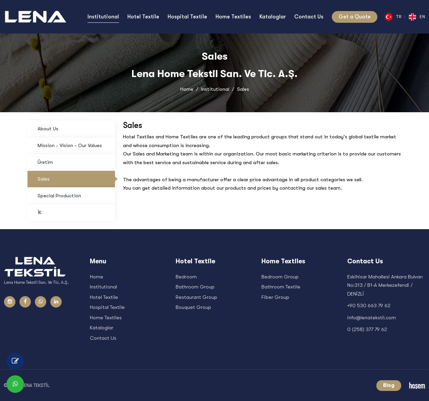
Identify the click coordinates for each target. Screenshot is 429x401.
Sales (44, 179)
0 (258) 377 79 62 (367, 330)
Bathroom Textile (280, 287)
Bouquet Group (193, 308)
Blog (388, 386)
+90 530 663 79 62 (368, 306)
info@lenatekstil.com (371, 318)
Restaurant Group (196, 297)
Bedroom (186, 277)
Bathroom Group (195, 287)
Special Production (59, 196)
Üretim (45, 162)
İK (40, 212)
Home (186, 89)
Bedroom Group (280, 277)
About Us (48, 129)
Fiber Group (275, 297)
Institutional (215, 89)
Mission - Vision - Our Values (70, 145)
